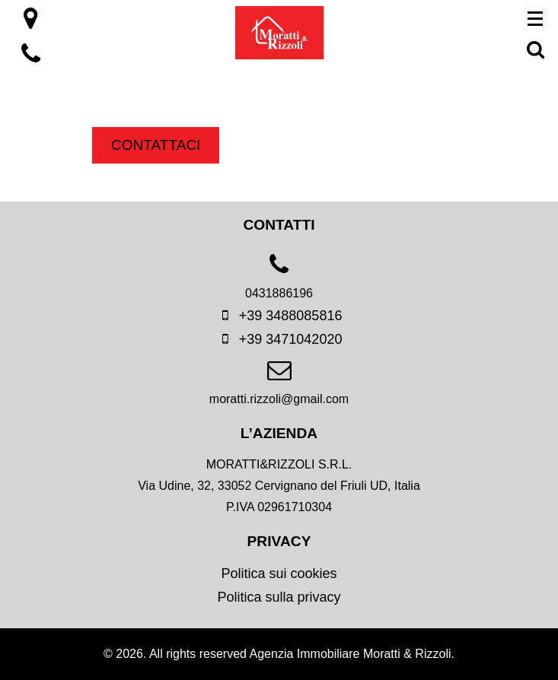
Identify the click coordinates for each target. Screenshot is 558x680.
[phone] (279, 282)
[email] (279, 388)
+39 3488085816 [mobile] (279, 315)
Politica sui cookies (278, 573)
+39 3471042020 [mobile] (279, 339)
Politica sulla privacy (278, 597)
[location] (31, 23)
